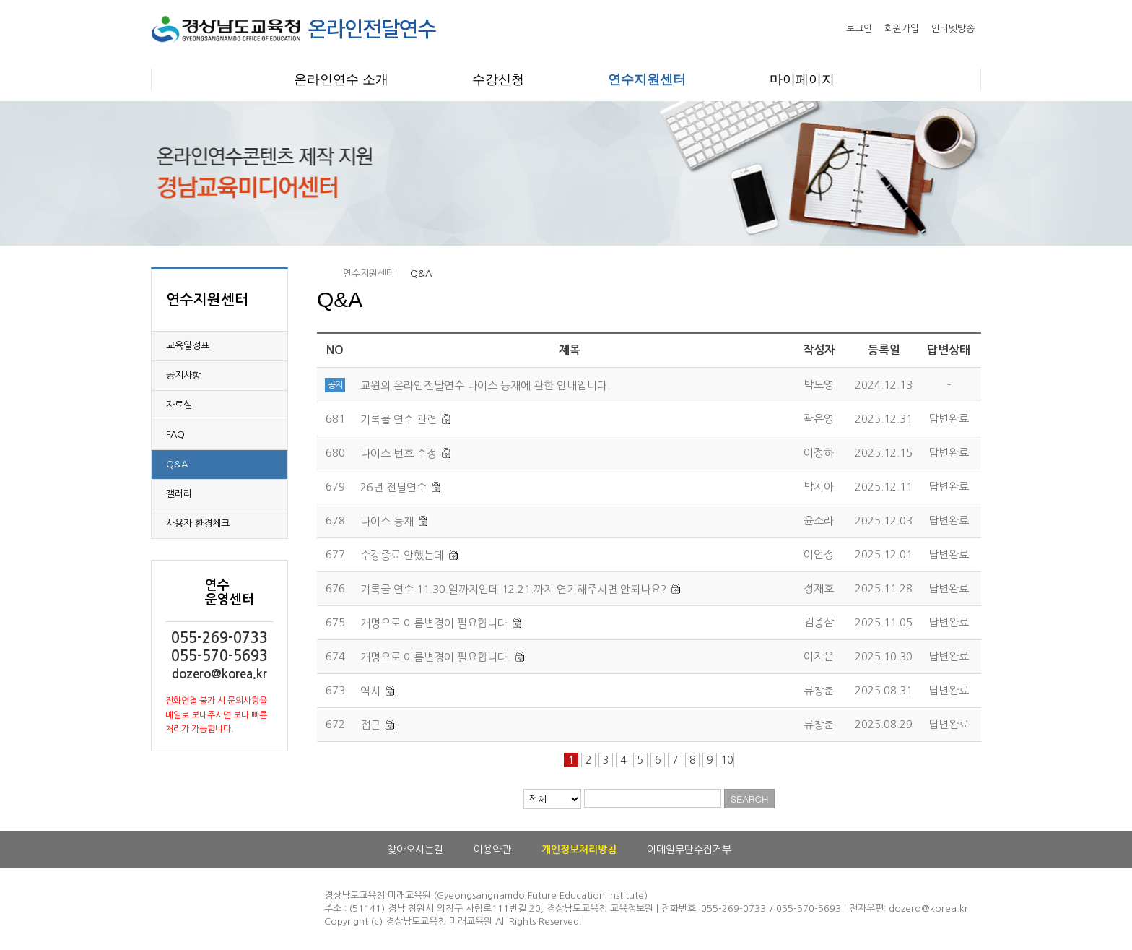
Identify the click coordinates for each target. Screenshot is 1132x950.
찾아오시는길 (415, 850)
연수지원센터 (647, 79)
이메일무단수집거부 (689, 850)
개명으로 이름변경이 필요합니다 (434, 623)
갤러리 (179, 493)
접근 (370, 725)
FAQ (175, 434)
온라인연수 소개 (341, 79)
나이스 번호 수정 (398, 453)
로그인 (859, 28)
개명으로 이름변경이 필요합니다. (435, 657)
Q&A (177, 464)
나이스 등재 (387, 521)
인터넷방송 (953, 28)
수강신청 (498, 79)
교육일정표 (187, 345)
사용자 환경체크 (198, 523)
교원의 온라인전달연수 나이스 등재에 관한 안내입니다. (485, 385)
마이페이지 (802, 79)
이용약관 (492, 850)
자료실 (179, 405)
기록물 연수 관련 (398, 419)
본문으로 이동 (0, 0)
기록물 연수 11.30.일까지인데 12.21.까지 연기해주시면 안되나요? (513, 589)
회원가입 (901, 28)
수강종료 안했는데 (402, 555)
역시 (370, 691)
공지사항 (183, 375)
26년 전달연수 (393, 487)
